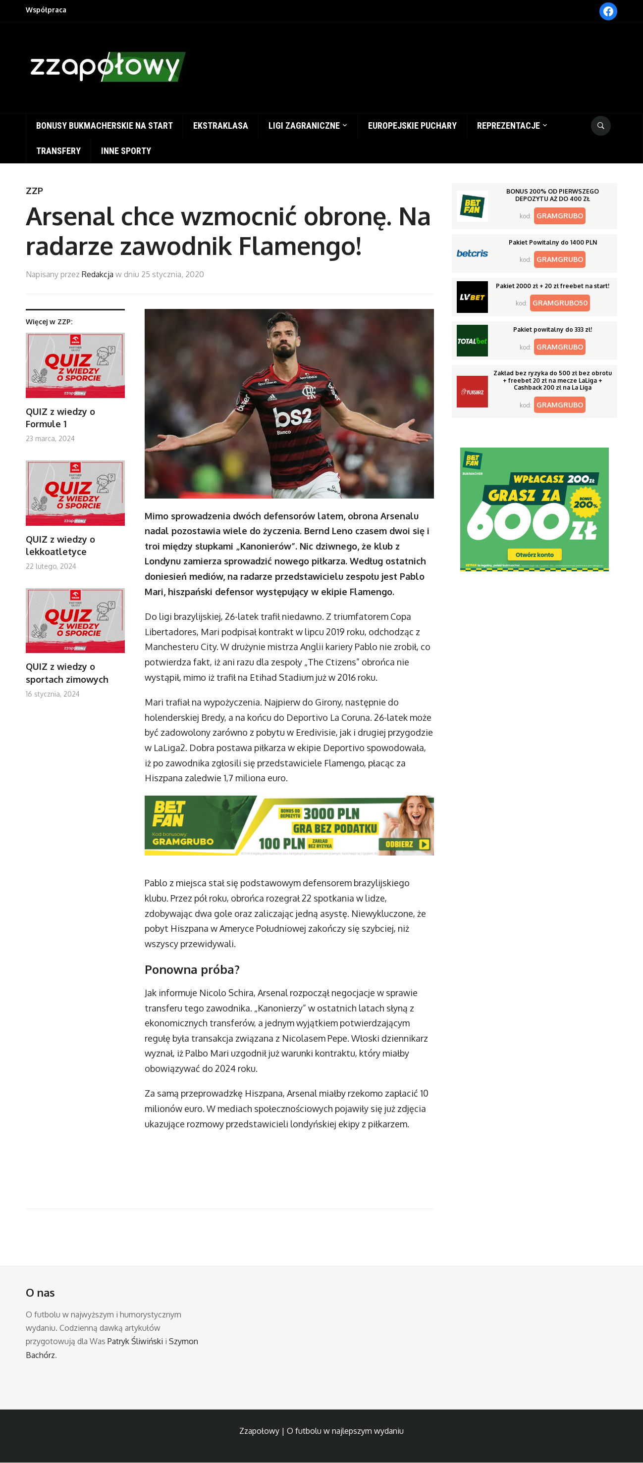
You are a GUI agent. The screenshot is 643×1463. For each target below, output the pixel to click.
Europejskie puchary (412, 125)
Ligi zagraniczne (304, 125)
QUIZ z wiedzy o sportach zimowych (67, 672)
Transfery (58, 151)
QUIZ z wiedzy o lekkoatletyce (60, 545)
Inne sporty (126, 151)
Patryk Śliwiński (135, 1341)
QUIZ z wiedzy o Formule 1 (60, 417)
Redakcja (97, 274)
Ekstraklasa (220, 125)
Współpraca (46, 9)
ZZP (34, 190)
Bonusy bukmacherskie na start (104, 125)
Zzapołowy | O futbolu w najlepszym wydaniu (321, 1431)
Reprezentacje (508, 125)
